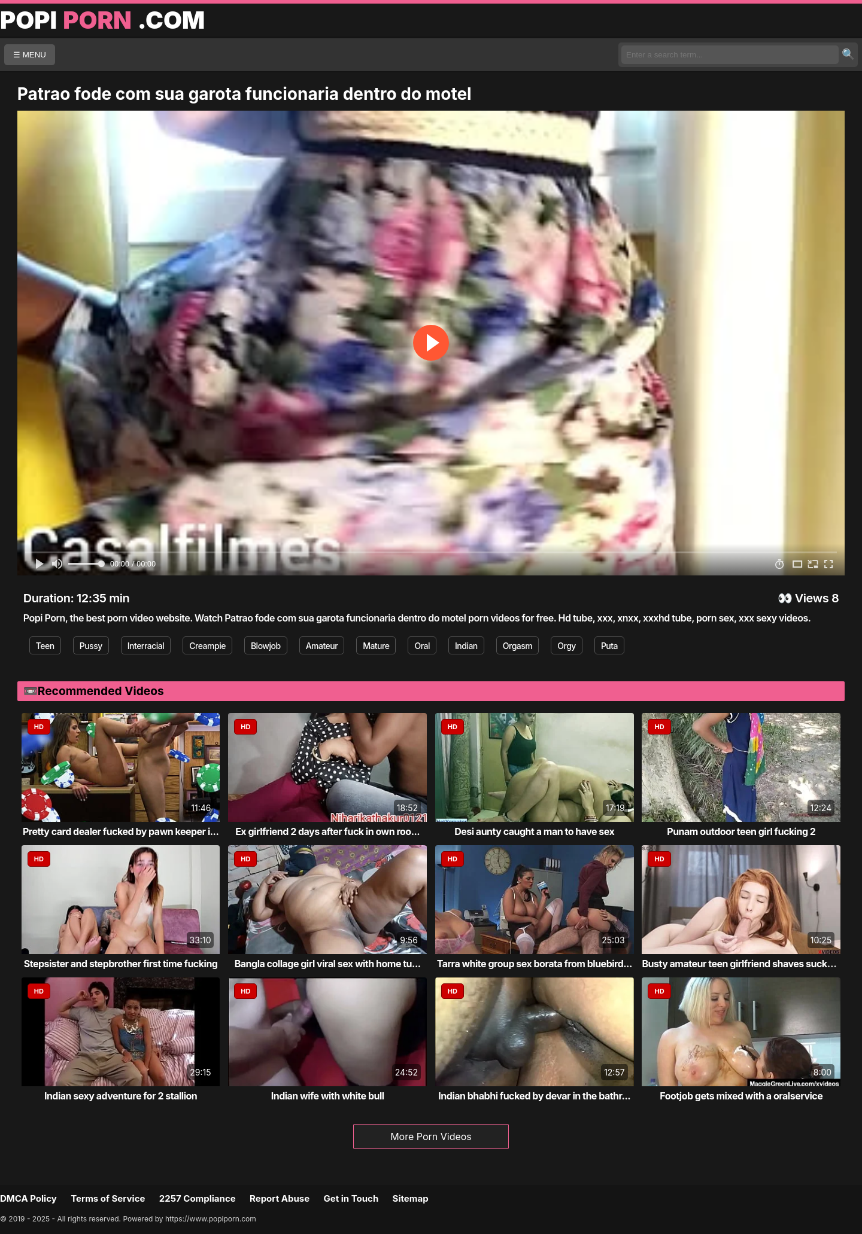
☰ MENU (29, 54)
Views (812, 598)
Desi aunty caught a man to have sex (534, 831)
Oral (422, 646)
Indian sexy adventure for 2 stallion (120, 1096)
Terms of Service (108, 1198)
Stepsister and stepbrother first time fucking (121, 964)
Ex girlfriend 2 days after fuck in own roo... (327, 831)
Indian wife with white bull (327, 1096)
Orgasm (517, 646)
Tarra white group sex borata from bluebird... (534, 964)
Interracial (146, 646)
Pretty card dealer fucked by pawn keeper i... (120, 831)
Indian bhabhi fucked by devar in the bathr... (534, 1096)
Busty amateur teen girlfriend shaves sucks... (741, 964)
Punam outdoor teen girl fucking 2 (741, 831)
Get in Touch (350, 1198)
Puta (609, 646)
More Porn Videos (431, 1136)
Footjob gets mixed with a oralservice (741, 1096)
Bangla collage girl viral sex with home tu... (328, 964)
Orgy (566, 646)
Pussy (91, 646)
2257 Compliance (197, 1198)
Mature (376, 646)
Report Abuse (279, 1198)
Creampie (207, 646)
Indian (466, 646)
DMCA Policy (28, 1198)
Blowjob (266, 646)
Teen (45, 646)
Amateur (322, 646)
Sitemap (411, 1198)
